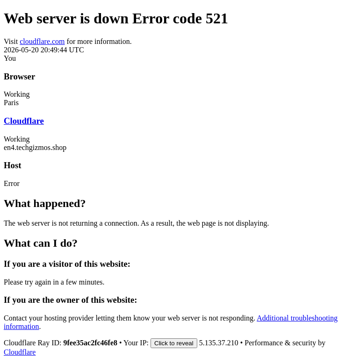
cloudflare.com (42, 41)
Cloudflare (24, 121)
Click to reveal (174, 343)
